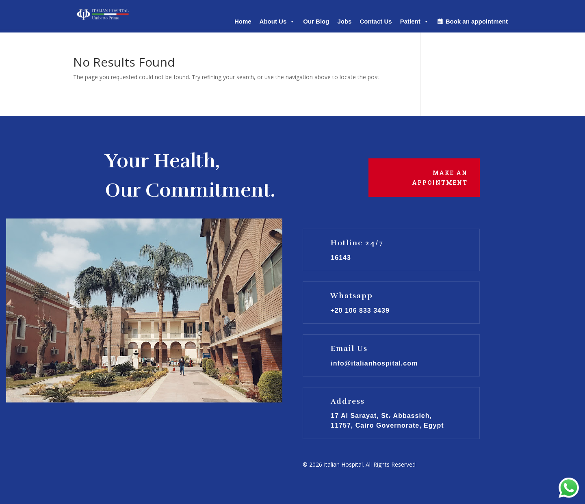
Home (242, 21)
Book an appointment (477, 21)
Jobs (344, 21)
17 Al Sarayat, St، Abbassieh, (381, 415)
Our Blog (316, 21)
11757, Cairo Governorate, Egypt (387, 425)
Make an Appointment (440, 177)
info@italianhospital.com (374, 363)
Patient (414, 21)
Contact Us (376, 21)
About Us (277, 21)
